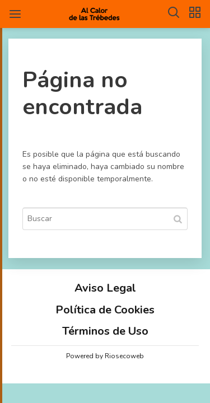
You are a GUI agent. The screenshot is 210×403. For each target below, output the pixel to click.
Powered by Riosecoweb (105, 356)
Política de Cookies (105, 309)
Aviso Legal (105, 288)
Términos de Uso (105, 331)
